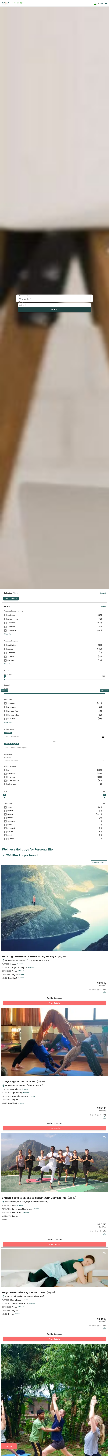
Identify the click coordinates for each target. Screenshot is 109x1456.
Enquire (9, 1446)
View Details (54, 1003)
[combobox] (96, 3)
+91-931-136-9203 (16, 3)
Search (54, 309)
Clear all (103, 593)
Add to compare (54, 998)
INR (101, 3)
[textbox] (96, 3)
